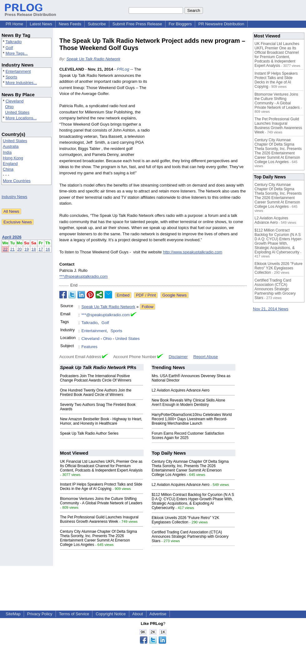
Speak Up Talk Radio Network (93, 59)
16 (48, 249)
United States (17, 112)
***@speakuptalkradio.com (83, 276)
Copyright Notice (111, 614)
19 (26, 249)
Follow (148, 306)
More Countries (17, 180)
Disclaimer (178, 356)
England (10, 163)
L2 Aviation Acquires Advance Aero (181, 390)
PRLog (123, 69)
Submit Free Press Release (137, 24)
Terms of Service (74, 614)
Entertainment (18, 71)
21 (12, 249)
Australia (11, 146)
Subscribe (97, 24)
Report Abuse (205, 356)
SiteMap (13, 614)
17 (40, 249)
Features (89, 346)
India (7, 152)
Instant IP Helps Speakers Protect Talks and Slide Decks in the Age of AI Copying (101, 486)
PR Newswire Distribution (221, 24)
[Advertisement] (200, 112)
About (137, 614)
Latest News (41, 24)
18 (34, 249)
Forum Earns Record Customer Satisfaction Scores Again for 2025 (188, 435)
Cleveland (15, 101)
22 (5, 249)
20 (19, 249)
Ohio (9, 106)
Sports (11, 77)
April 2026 (12, 237)
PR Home (14, 24)
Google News (174, 295)
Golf (9, 47)
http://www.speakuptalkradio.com (192, 252)
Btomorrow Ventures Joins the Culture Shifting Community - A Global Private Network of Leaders (101, 501)
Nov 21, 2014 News (270, 309)
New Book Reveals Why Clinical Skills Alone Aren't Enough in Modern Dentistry (188, 402)
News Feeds (70, 24)
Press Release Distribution (30, 12)
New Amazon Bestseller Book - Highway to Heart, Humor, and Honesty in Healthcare (101, 421)
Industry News (14, 196)
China (8, 169)
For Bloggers (180, 24)
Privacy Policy (39, 614)
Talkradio (13, 41)
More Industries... (21, 82)
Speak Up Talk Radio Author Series (89, 433)
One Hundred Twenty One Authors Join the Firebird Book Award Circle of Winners (95, 392)
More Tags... (17, 53)
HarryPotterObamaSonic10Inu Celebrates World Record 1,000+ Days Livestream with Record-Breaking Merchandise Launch (192, 419)
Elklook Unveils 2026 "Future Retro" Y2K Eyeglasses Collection (185, 520)
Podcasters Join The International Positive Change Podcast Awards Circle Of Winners (95, 378)
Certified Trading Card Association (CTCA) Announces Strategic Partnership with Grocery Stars (190, 536)
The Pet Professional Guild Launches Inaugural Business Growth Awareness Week (99, 519)
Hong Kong (13, 158)
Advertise (158, 614)
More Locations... (21, 118)
